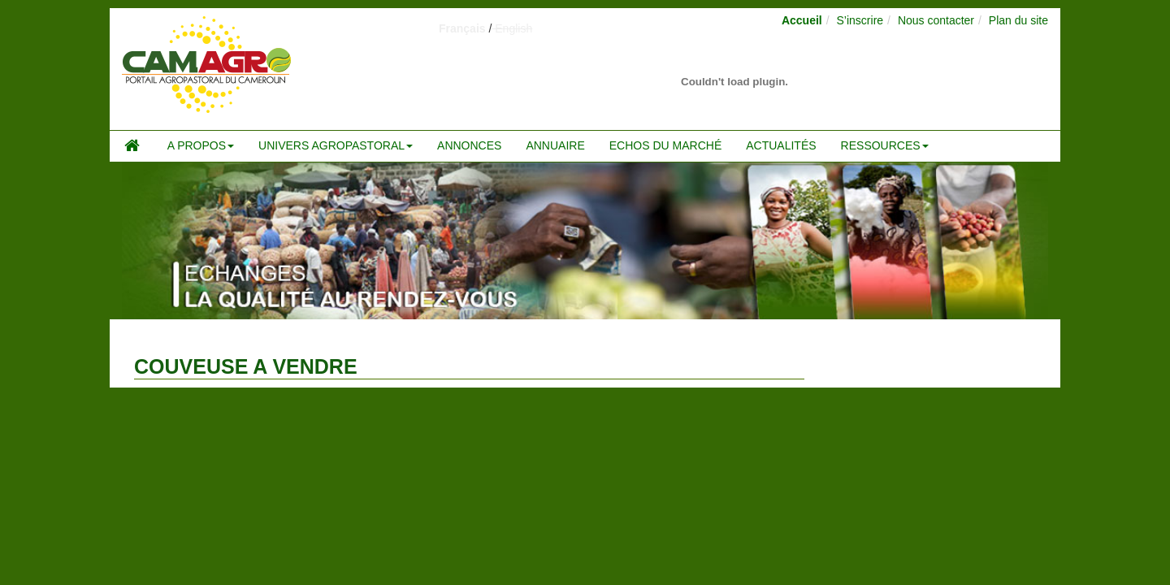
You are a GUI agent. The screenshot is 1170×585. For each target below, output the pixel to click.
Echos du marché (665, 145)
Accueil (802, 20)
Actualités (781, 145)
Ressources (885, 145)
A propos (200, 145)
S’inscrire (860, 20)
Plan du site (1018, 20)
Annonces (469, 145)
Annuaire (555, 145)
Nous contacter (936, 20)
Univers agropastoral (335, 145)
